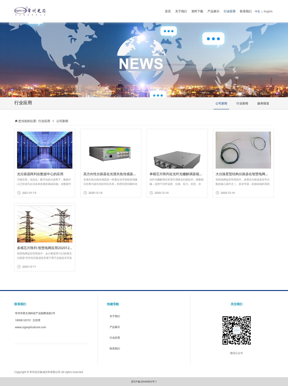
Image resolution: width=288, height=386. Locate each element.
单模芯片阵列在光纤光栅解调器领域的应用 (181, 173)
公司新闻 (221, 103)
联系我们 (246, 11)
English (268, 11)
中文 (257, 11)
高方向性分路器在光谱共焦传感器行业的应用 (116, 173)
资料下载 (197, 11)
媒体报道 (263, 103)
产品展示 (213, 11)
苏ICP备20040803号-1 (144, 381)
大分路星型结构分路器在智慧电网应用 (244, 173)
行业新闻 (242, 103)
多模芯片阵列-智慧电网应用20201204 (45, 247)
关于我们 (181, 11)
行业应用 (229, 11)
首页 (168, 11)
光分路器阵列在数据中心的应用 (40, 173)
